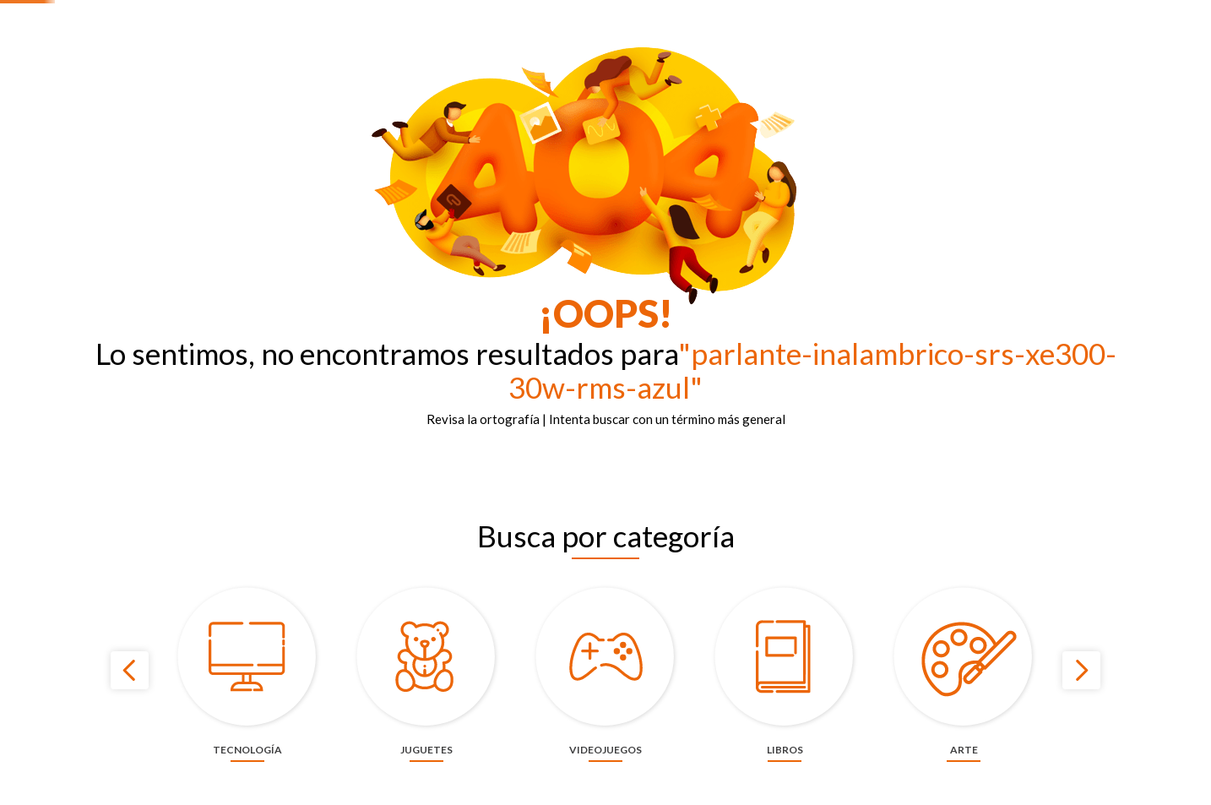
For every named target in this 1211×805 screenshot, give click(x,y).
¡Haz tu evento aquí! (1018, 13)
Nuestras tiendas (915, 13)
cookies (704, 781)
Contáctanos (830, 13)
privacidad (790, 781)
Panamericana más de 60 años (715, 13)
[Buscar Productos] (668, 51)
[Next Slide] (1081, 725)
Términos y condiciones (1136, 13)
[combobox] (542, 51)
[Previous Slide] (130, 725)
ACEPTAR (895, 782)
